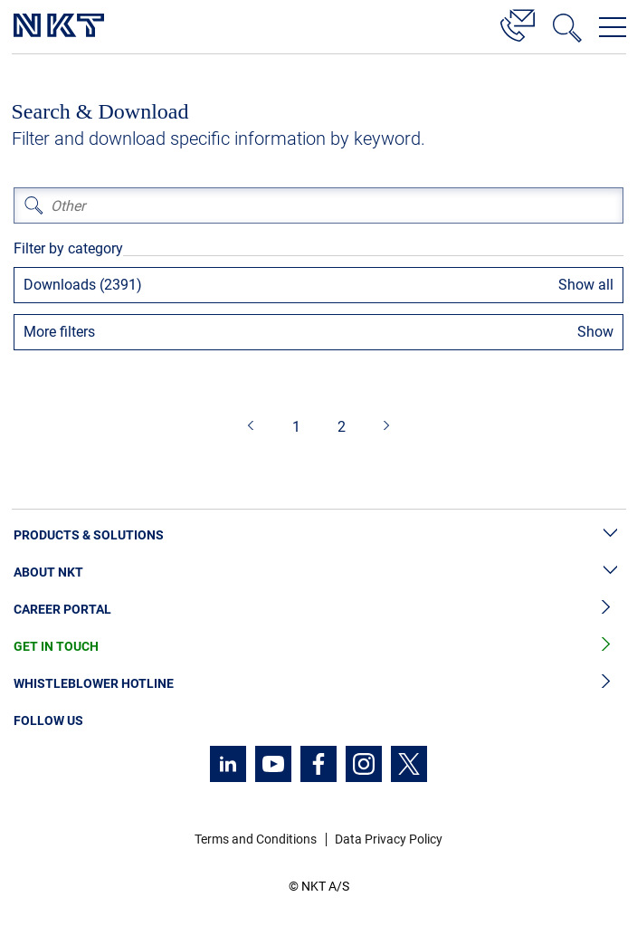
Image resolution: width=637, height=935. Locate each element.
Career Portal (318, 609)
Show (595, 331)
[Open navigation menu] (612, 27)
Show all (585, 284)
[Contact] (517, 22)
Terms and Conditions (256, 839)
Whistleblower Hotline (318, 684)
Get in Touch (318, 646)
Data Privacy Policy (388, 839)
